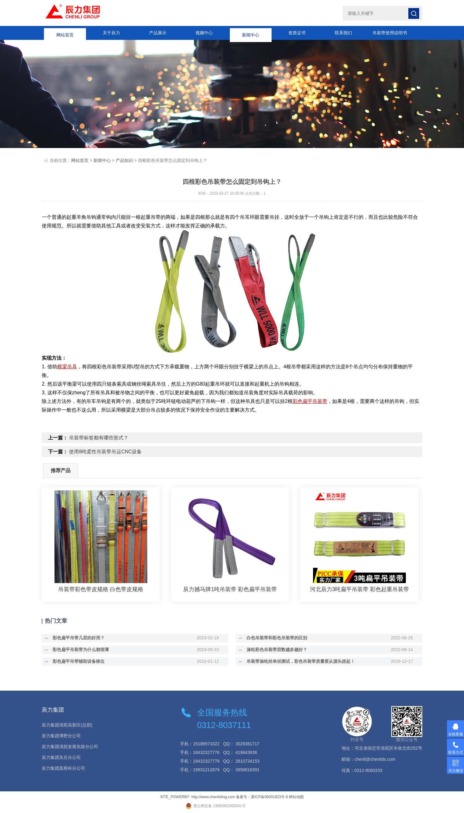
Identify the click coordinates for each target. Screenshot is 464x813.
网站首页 (65, 32)
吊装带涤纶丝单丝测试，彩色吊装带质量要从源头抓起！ (299, 661)
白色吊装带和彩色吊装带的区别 (275, 637)
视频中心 (204, 32)
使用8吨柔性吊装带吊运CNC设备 (105, 451)
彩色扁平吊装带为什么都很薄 (79, 649)
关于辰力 (111, 32)
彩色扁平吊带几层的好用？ (77, 637)
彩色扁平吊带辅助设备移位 (77, 661)
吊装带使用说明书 (389, 32)
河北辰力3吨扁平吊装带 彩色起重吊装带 (359, 589)
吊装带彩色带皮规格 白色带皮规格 (100, 589)
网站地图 (296, 797)
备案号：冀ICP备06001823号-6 (262, 797)
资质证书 (297, 32)
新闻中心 (250, 32)
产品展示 (157, 32)
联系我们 (343, 32)
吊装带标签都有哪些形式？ (98, 437)
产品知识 (124, 160)
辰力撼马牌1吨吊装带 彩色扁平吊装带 (230, 589)
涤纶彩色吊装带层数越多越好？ (275, 649)
